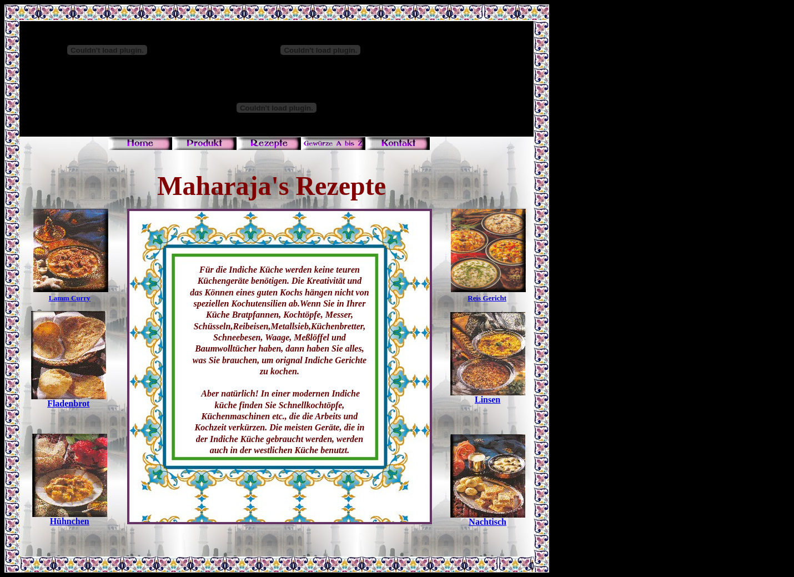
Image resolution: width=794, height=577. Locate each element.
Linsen (487, 399)
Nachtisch (487, 521)
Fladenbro (67, 403)
